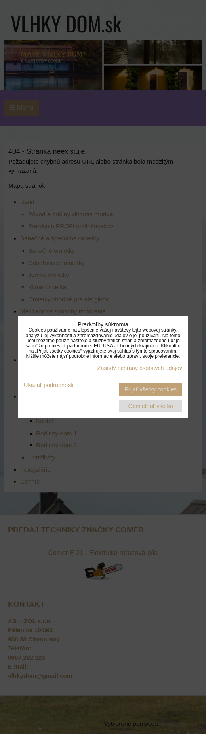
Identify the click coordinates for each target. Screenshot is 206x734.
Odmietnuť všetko (150, 406)
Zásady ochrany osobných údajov (139, 368)
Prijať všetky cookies (150, 389)
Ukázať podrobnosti (48, 385)
